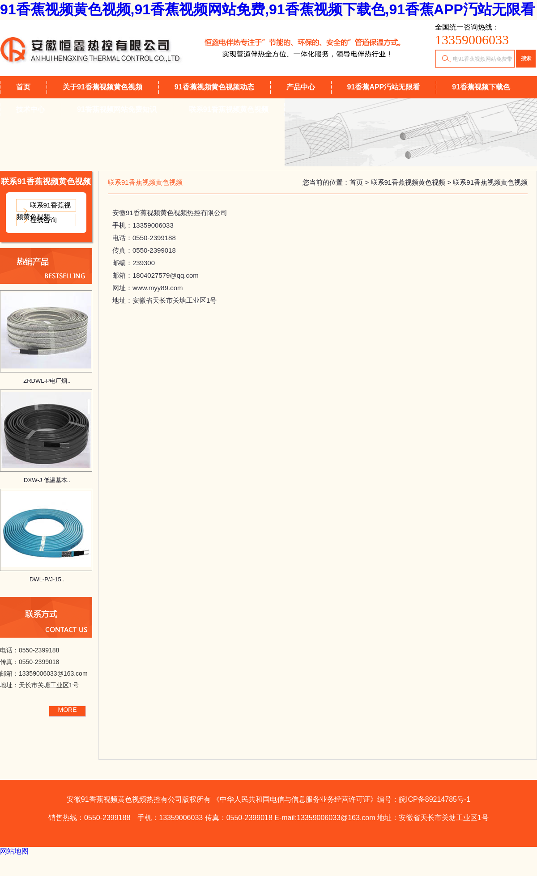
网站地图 (14, 851)
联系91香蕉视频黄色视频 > (412, 182)
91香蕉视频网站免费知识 (117, 109)
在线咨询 (43, 220)
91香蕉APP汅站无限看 (383, 87)
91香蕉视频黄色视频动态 (214, 87)
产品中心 (300, 87)
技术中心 (30, 109)
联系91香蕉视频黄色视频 (228, 109)
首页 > (360, 182)
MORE (67, 709)
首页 (23, 87)
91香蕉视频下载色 (481, 87)
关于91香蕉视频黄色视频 (102, 87)
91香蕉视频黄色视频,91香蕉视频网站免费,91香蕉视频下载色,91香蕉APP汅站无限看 (267, 9)
